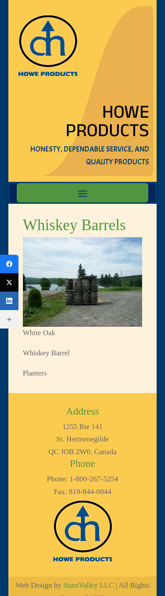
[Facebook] (9, 264)
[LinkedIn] (9, 301)
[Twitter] (9, 282)
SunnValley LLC (88, 585)
